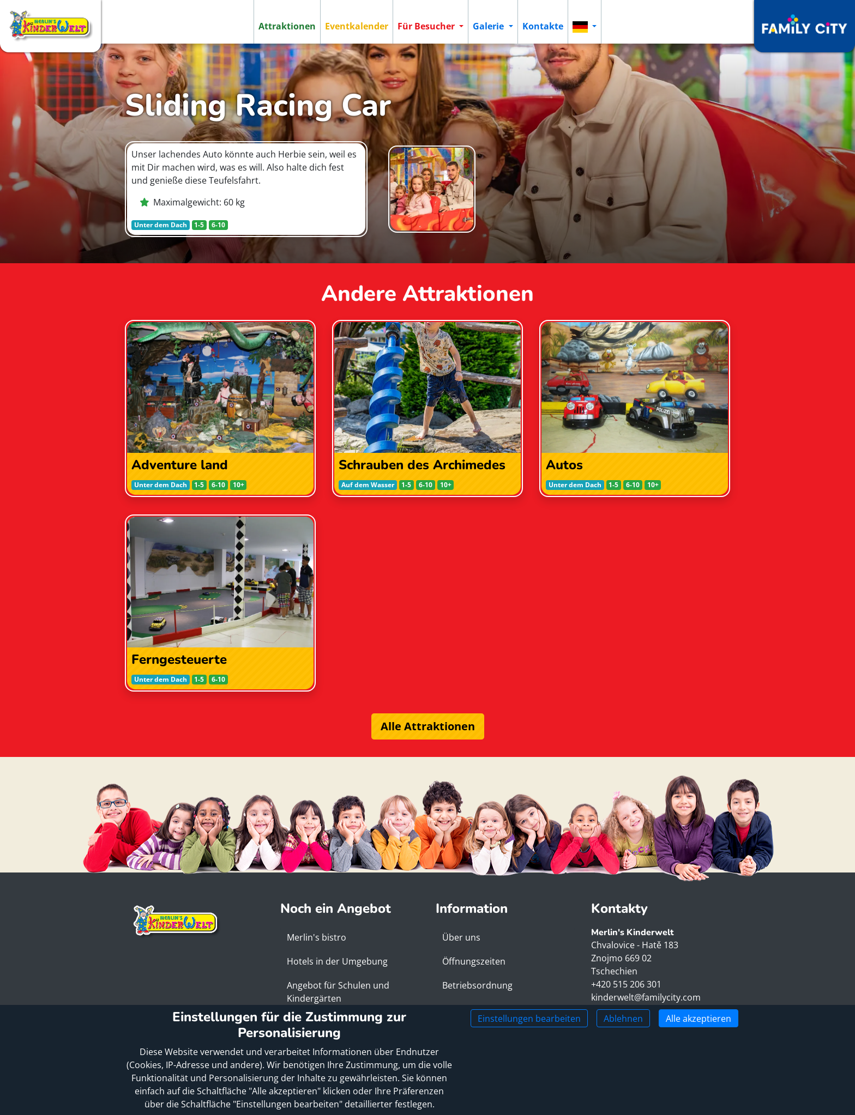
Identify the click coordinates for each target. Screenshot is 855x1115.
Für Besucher (427, 26)
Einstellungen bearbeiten (529, 1019)
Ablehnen (623, 1019)
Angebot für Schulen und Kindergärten (338, 991)
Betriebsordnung (477, 985)
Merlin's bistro (316, 937)
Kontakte (542, 26)
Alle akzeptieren (698, 1019)
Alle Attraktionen (428, 726)
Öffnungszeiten (473, 961)
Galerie (489, 26)
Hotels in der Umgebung (337, 961)
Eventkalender (356, 26)
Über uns (461, 937)
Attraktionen (287, 26)
